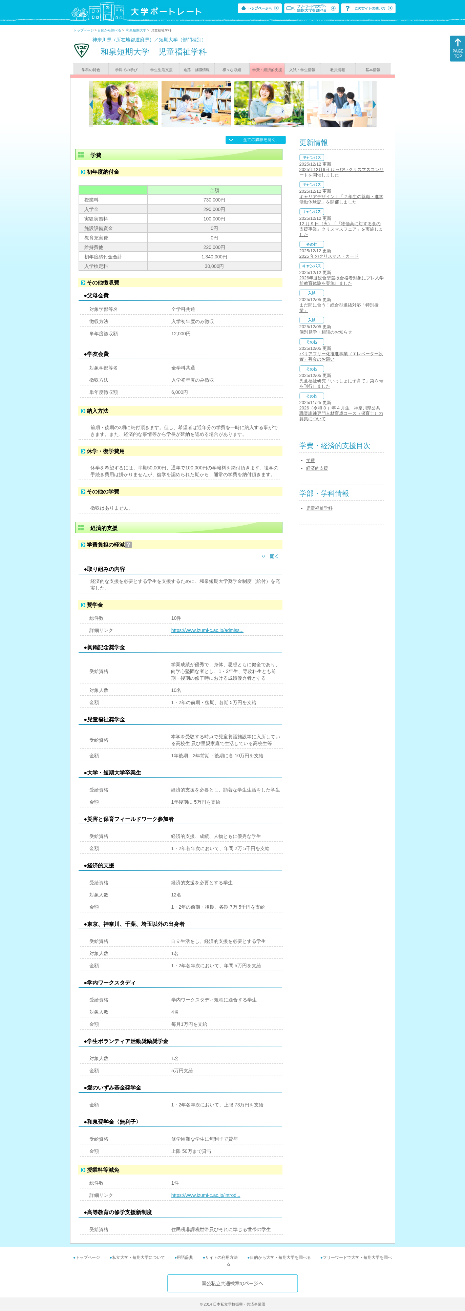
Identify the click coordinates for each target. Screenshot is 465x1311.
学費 (310, 460)
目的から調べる (109, 30)
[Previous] (91, 104)
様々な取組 (232, 70)
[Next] (374, 104)
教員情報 (337, 70)
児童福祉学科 (319, 508)
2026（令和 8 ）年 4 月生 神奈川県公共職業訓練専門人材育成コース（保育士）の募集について (341, 413)
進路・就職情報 (197, 70)
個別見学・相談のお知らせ (325, 332)
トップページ (83, 30)
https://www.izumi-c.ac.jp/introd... (205, 1195)
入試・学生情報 (302, 70)
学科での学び (126, 70)
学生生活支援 (161, 70)
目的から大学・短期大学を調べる (280, 1257)
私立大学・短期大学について (138, 1257)
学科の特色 (91, 70)
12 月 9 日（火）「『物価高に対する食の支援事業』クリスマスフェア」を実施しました (341, 229)
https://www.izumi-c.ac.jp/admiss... (207, 630)
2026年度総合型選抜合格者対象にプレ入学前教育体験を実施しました (341, 280)
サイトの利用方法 (221, 1257)
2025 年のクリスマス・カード (329, 256)
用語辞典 (185, 1257)
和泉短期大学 (136, 30)
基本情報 (372, 70)
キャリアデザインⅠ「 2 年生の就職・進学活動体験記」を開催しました (341, 199)
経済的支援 (317, 468)
